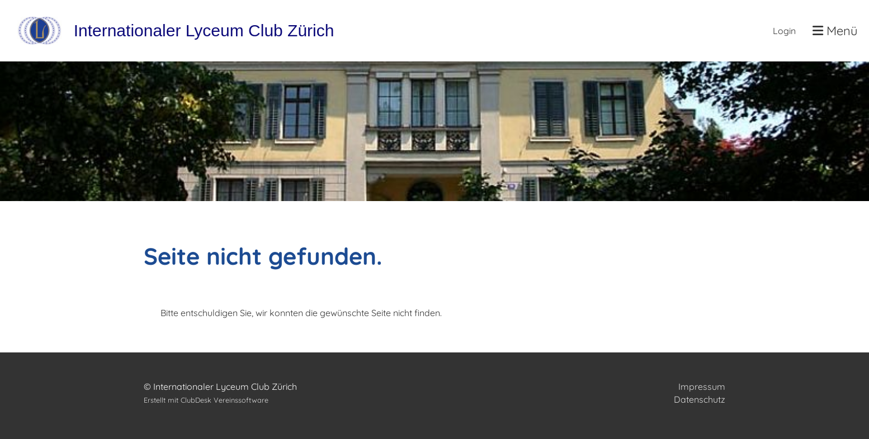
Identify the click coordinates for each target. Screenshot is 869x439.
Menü (835, 31)
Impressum (701, 386)
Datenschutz (699, 399)
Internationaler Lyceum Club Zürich (204, 30)
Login (784, 30)
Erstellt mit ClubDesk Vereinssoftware (206, 399)
